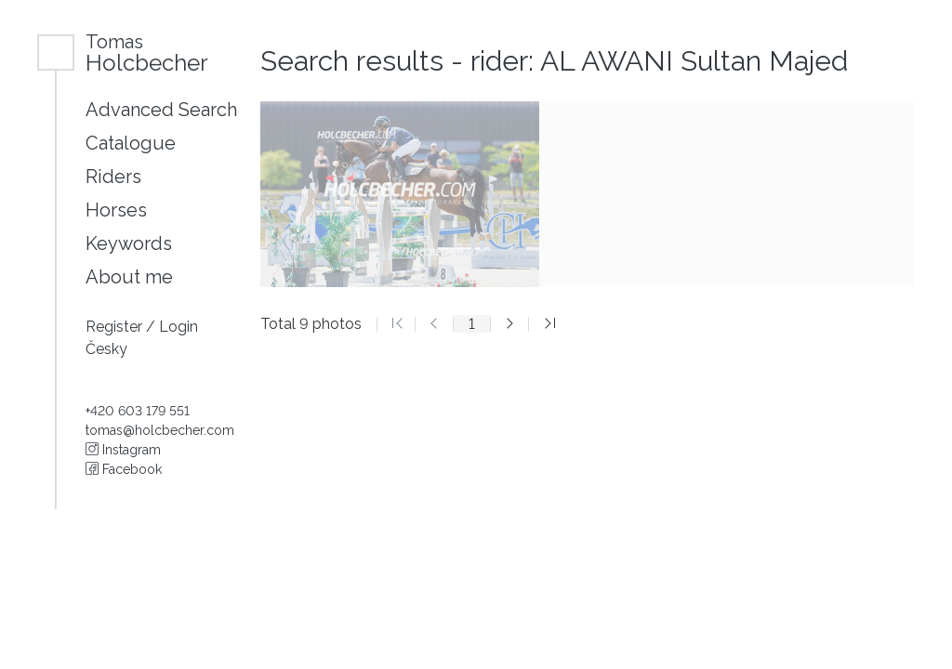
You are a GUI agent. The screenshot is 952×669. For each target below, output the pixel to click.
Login (178, 326)
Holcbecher (147, 52)
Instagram (123, 449)
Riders (113, 176)
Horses (116, 210)
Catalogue (131, 143)
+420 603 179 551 (138, 410)
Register (116, 326)
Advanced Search (161, 109)
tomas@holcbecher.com (160, 430)
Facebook (124, 469)
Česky (106, 349)
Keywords (129, 243)
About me (129, 277)
